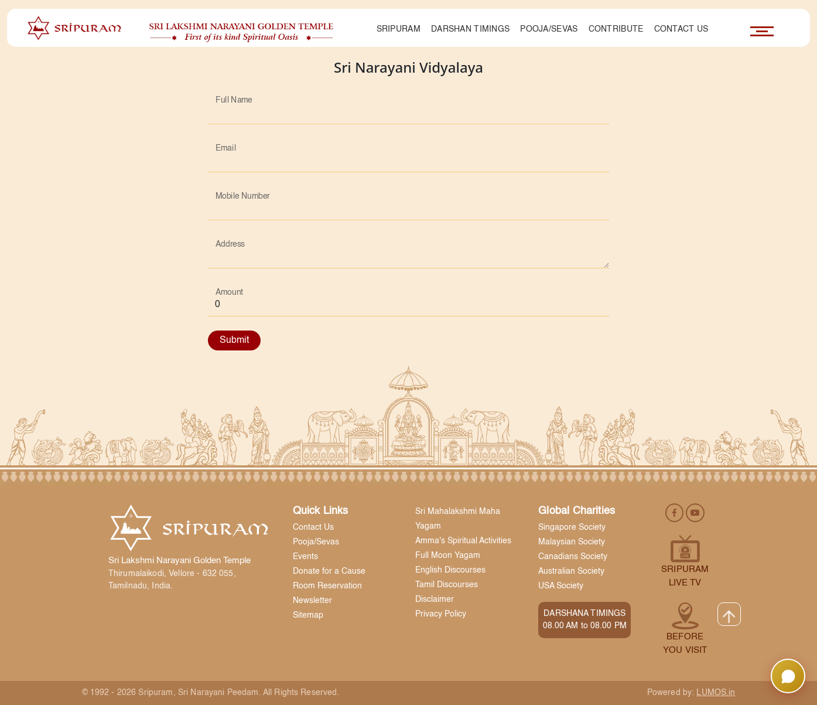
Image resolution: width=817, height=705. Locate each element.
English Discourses (450, 570)
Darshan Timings (470, 29)
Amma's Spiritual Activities (463, 541)
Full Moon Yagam (447, 555)
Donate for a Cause (329, 571)
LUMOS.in (715, 693)
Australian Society (571, 571)
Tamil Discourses (446, 585)
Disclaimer (434, 599)
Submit (234, 340)
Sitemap (308, 615)
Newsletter (312, 601)
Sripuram (399, 29)
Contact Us (681, 29)
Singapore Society (572, 527)
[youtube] (695, 512)
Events (305, 557)
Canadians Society (572, 557)
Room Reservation (327, 586)
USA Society (560, 586)
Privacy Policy (440, 614)
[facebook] (675, 512)
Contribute (616, 29)
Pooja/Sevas (548, 29)
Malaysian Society (571, 542)
